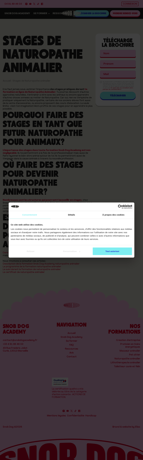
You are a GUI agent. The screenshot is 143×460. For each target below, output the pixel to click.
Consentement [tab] (29, 214)
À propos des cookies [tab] (113, 214)
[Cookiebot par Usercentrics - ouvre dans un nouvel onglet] (120, 206)
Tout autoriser (112, 251)
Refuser (31, 251)
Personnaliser (71, 251)
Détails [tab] (71, 214)
